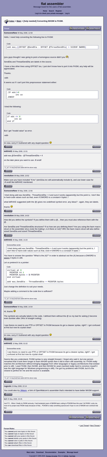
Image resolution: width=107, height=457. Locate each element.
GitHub (65, 456)
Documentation (50, 452)
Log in (67, 13)
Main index (31, 452)
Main (19, 21)
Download (40, 452)
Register (59, 11)
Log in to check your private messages (49, 13)
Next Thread (95, 425)
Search (51, 11)
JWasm (23, 390)
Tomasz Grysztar (51, 456)
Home (45, 11)
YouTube (72, 456)
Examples (61, 452)
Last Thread (84, 425)
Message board (72, 452)
